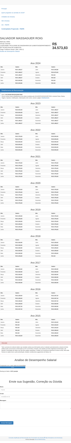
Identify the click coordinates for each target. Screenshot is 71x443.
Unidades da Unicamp (8, 17)
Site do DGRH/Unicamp (40, 439)
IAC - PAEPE (5, 25)
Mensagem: (3, 400)
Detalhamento (45, 98)
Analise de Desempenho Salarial (10, 51)
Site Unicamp (5, 21)
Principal (4, 8)
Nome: (2, 386)
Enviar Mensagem (6, 423)
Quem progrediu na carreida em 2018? (13, 12)
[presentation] (14, 416)
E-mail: (2, 393)
